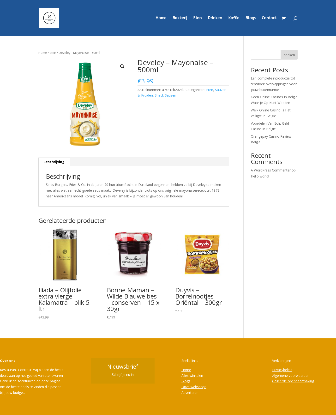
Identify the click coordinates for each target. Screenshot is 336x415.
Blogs (251, 18)
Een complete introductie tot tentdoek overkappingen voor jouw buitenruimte (274, 84)
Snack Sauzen (165, 95)
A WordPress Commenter (271, 170)
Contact (269, 18)
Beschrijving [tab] (54, 161)
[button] (122, 66)
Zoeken (289, 55)
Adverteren (189, 392)
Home (161, 18)
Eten (197, 18)
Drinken (215, 18)
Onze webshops (193, 386)
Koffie (233, 18)
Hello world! (260, 176)
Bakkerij (180, 18)
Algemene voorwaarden (290, 375)
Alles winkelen (192, 375)
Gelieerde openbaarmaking (293, 381)
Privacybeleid (282, 369)
